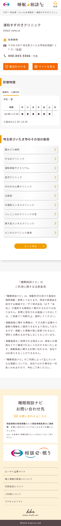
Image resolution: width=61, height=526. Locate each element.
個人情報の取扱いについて (18, 478)
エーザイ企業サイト (15, 471)
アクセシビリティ (14, 501)
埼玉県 (13, 12)
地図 (18, 49)
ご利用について (13, 494)
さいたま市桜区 (26, 12)
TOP (5, 12)
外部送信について (14, 486)
